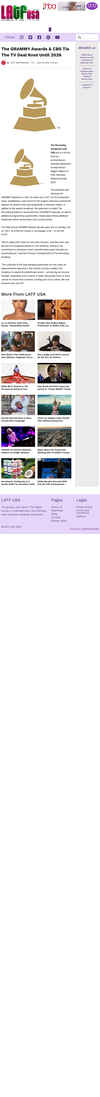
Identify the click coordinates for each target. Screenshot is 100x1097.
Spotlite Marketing (90, 529)
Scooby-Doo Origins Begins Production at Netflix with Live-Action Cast (54, 324)
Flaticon (81, 516)
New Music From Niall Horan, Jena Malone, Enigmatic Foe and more (18, 356)
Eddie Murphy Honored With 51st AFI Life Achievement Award (52, 483)
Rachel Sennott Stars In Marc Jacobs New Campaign (16, 419)
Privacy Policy (84, 506)
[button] (50, 29)
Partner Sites (59, 520)
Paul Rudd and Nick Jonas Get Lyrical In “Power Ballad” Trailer (54, 387)
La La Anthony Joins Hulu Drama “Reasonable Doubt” (15, 324)
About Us (56, 506)
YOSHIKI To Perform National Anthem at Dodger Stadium (16, 451)
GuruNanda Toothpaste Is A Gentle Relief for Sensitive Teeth (18, 482)
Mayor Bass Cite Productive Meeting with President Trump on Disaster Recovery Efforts (53, 451)
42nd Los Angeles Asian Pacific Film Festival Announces (54, 419)
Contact (56, 517)
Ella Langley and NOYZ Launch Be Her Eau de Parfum (53, 355)
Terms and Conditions (82, 511)
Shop (54, 513)
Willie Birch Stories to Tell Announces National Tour (14, 387)
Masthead (57, 510)
